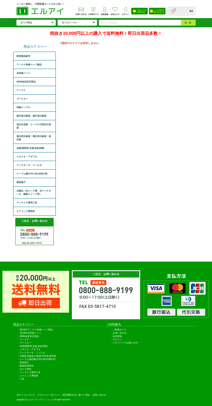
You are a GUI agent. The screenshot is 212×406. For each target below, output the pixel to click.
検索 (189, 22)
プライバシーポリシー (48, 395)
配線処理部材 (27, 365)
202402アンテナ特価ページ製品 (36, 329)
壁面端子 (24, 362)
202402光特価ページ (30, 333)
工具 (22, 379)
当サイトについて (25, 395)
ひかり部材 (25, 369)
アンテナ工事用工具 (30, 372)
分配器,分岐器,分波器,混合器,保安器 (38, 356)
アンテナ (24, 339)
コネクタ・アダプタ (30, 349)
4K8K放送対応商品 (29, 336)
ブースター (25, 342)
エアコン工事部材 (29, 375)
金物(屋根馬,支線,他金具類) (34, 346)
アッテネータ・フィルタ (32, 352)
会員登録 (117, 336)
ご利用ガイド (119, 329)
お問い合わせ (119, 333)
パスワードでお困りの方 (125, 342)
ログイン (117, 339)
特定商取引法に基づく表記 (76, 395)
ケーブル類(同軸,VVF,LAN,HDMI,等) (38, 359)
